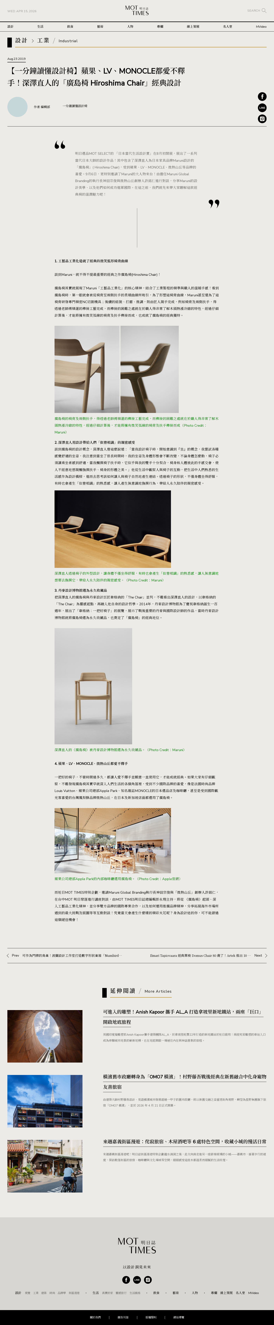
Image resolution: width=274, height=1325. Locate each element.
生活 (40, 27)
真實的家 (107, 1293)
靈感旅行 (121, 1293)
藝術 (100, 27)
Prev (68, 955)
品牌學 (62, 1293)
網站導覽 (178, 1317)
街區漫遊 (74, 1293)
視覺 (27, 1293)
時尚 (52, 1293)
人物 (130, 27)
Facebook (262, 96)
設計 (10, 27)
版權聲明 (151, 1317)
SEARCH (253, 11)
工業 (35, 1293)
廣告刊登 (123, 1317)
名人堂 (227, 27)
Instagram (262, 118)
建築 (44, 1293)
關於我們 (95, 1317)
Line (262, 107)
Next (208, 955)
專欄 (160, 27)
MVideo (261, 27)
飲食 (70, 27)
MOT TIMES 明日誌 (137, 11)
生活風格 (134, 1293)
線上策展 (193, 27)
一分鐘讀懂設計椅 (74, 106)
